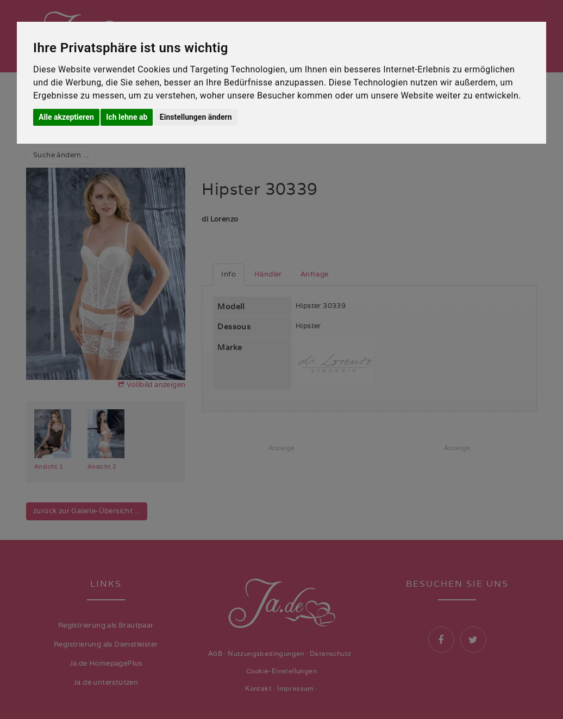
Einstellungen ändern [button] (196, 117)
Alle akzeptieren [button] (66, 117)
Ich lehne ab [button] (126, 117)
